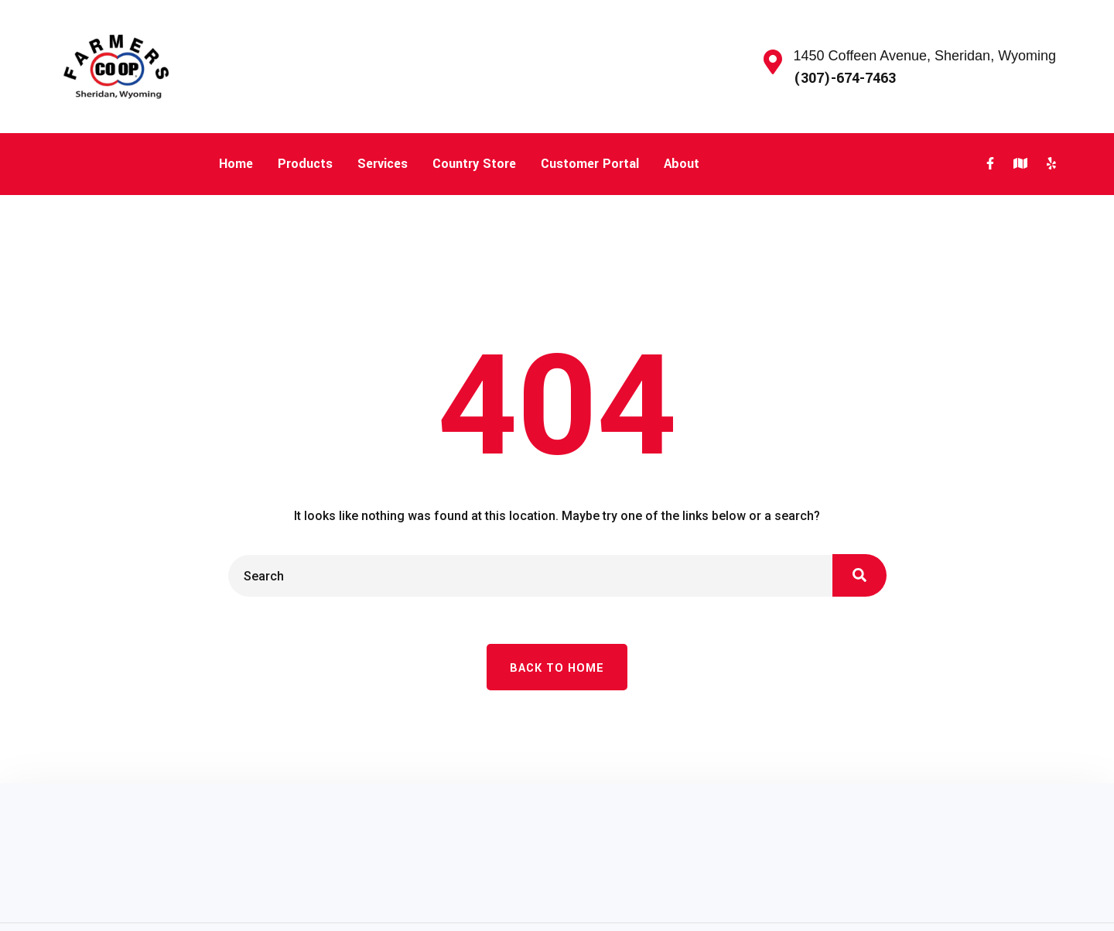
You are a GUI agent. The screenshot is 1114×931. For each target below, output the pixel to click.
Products (305, 164)
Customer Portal (590, 164)
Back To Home (557, 668)
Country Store (474, 164)
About (681, 164)
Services (382, 164)
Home (236, 164)
